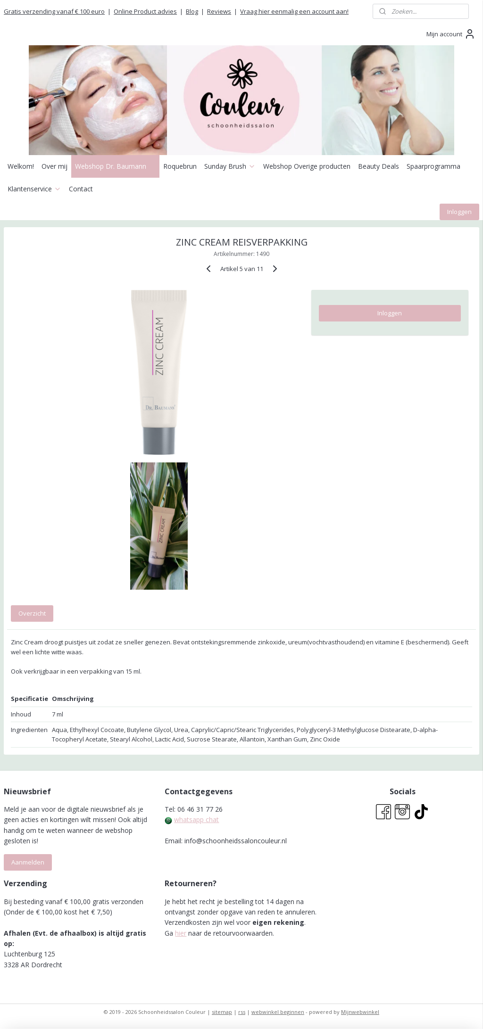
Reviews (219, 11)
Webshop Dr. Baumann (115, 166)
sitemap (222, 1011)
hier (180, 933)
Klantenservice (34, 188)
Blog (192, 11)
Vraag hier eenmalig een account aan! (294, 11)
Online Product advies (145, 11)
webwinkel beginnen (277, 1011)
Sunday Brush (230, 166)
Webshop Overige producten (306, 166)
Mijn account (450, 34)
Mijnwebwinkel (360, 1011)
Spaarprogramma (433, 166)
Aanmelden (27, 862)
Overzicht (32, 613)
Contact (81, 188)
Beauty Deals (378, 166)
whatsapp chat (196, 819)
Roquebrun (180, 166)
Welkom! (21, 166)
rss (241, 1011)
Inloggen (459, 211)
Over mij (54, 166)
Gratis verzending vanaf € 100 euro (54, 11)
